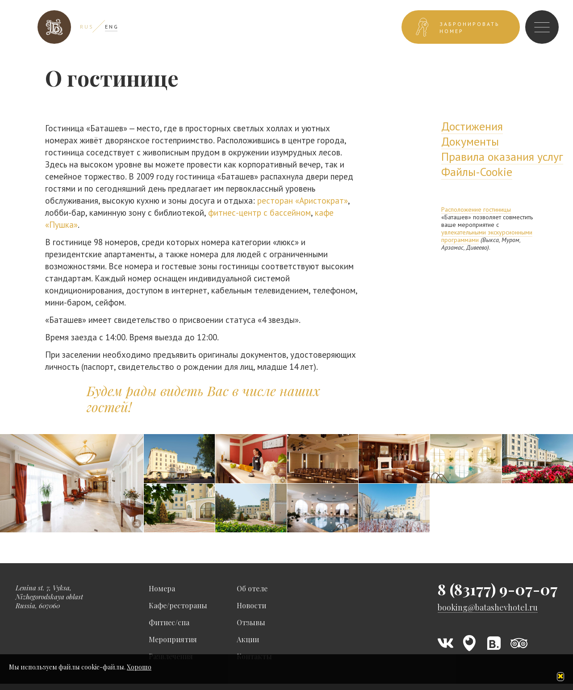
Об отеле (252, 588)
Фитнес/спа (169, 622)
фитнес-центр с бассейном (259, 212)
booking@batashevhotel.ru (488, 607)
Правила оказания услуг (502, 156)
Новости (251, 605)
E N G (111, 26)
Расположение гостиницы (476, 209)
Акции (248, 639)
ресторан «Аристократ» (302, 200)
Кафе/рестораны (178, 605)
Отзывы (251, 622)
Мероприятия (173, 639)
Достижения (472, 126)
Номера (162, 588)
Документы (470, 141)
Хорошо (139, 667)
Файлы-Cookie (476, 171)
